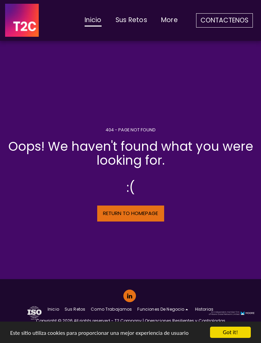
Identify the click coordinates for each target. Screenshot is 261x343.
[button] (163, 309)
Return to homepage (130, 213)
